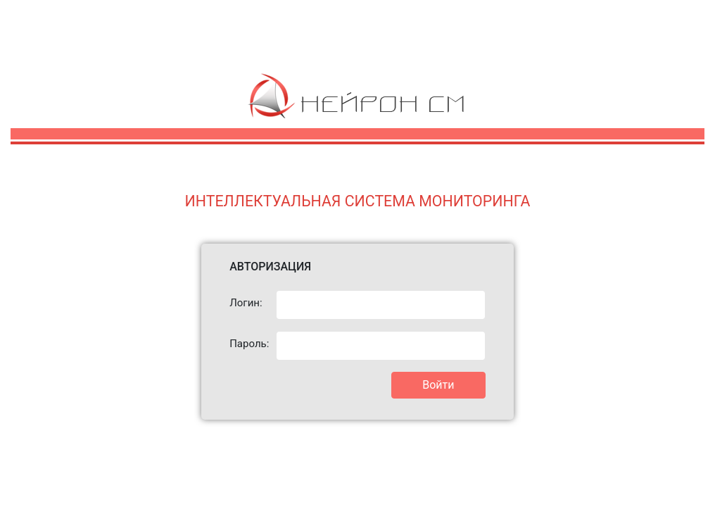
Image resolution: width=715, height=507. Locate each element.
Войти (438, 385)
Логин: (245, 302)
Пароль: (247, 343)
